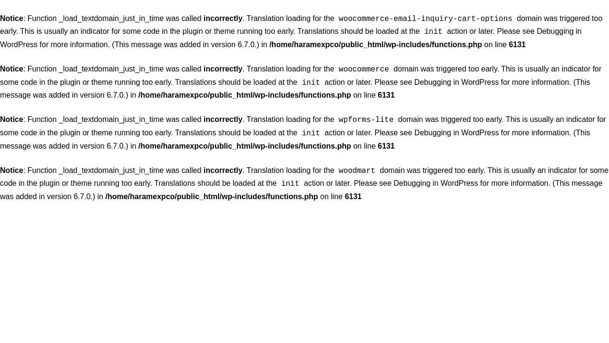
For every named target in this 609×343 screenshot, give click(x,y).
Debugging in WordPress (456, 79)
